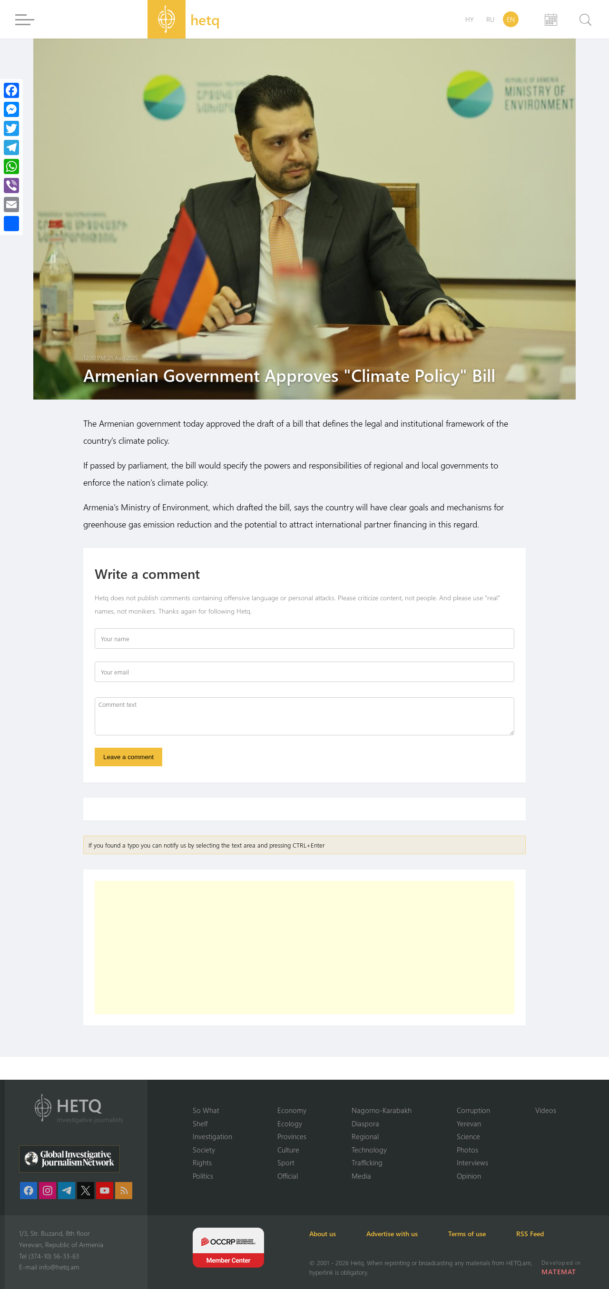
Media (361, 1176)
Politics (203, 1176)
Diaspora (365, 1123)
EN (511, 19)
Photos (467, 1149)
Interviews (472, 1162)
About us (322, 1233)
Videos (545, 1110)
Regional (365, 1136)
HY (469, 19)
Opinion (469, 1176)
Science (468, 1136)
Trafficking (367, 1162)
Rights (202, 1162)
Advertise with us (392, 1233)
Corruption (473, 1110)
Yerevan (469, 1123)
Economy (291, 1110)
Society (204, 1149)
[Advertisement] (304, 947)
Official (287, 1176)
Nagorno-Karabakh (382, 1110)
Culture (288, 1149)
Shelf (200, 1123)
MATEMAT (558, 1271)
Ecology (289, 1123)
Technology (369, 1149)
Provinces (291, 1136)
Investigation (212, 1136)
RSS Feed (530, 1233)
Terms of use (467, 1233)
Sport (286, 1162)
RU (490, 19)
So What (206, 1110)
